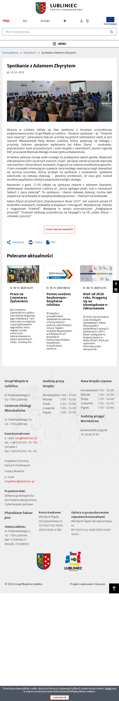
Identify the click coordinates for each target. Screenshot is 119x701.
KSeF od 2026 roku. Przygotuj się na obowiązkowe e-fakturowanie (96, 301)
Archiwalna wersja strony (21, 500)
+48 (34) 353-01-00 (23, 442)
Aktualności (29, 52)
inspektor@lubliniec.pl (19, 481)
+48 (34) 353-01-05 (23, 451)
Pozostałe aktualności (59, 229)
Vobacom (99, 584)
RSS (25, 21)
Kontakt (45, 21)
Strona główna (10, 52)
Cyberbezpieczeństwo (19, 504)
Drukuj (35, 243)
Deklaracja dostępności (19, 495)
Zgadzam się (59, 698)
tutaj (108, 689)
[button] (59, 101)
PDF (53, 242)
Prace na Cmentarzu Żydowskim (19, 297)
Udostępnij (18, 242)
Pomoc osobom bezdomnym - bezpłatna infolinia (59, 299)
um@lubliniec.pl (26, 438)
